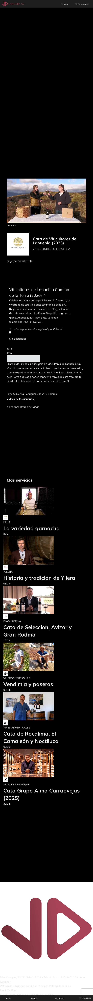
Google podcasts (25, 994)
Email (3, 990)
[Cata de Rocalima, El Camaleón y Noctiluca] (42, 706)
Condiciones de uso (37, 986)
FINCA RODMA (12, 621)
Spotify (4, 994)
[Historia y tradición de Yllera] (39, 550)
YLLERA (8, 571)
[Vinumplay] (13, 3)
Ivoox (12, 994)
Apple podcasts (45, 994)
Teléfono (12, 990)
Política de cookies (60, 986)
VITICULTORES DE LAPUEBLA (51, 248)
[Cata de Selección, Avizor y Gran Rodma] (42, 600)
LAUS (6, 522)
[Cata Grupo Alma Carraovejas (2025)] (42, 763)
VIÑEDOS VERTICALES (16, 678)
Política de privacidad (12, 986)
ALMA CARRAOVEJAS (16, 784)
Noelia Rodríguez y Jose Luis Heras (36, 393)
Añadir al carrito (23, 358)
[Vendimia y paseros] (28, 657)
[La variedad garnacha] (31, 501)
